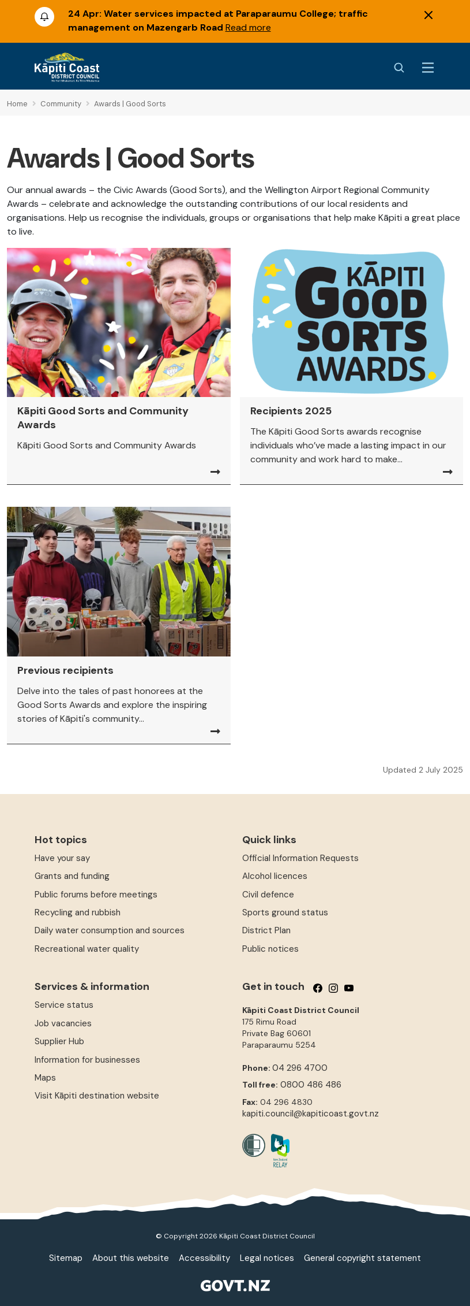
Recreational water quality (87, 949)
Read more (248, 27)
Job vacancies (63, 1023)
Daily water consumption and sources (110, 930)
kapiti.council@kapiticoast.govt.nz (310, 1113)
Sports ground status (285, 912)
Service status (64, 1005)
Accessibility (204, 1258)
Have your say (62, 858)
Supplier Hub (59, 1041)
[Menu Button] (428, 67)
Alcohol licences (274, 876)
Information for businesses (87, 1060)
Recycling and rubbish (78, 912)
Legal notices (267, 1258)
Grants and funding (72, 876)
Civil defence (268, 894)
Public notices (270, 949)
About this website (130, 1258)
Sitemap (65, 1258)
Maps (45, 1078)
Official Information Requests (300, 858)
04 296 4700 (300, 1068)
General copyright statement (362, 1258)
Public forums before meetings (96, 894)
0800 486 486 (310, 1084)
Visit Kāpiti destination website (97, 1095)
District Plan (266, 930)
